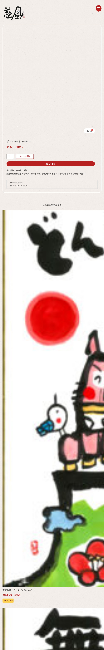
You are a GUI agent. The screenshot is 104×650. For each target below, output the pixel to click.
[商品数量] (10, 156)
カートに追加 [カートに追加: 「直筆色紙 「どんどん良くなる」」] (8, 600)
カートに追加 (25, 156)
